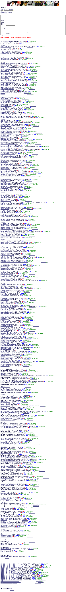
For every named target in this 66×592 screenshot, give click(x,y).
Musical (7, 40)
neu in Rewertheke (10, 9)
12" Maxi (2, 10)
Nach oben (3, 46)
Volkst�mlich (28, 40)
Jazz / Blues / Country (42, 40)
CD (1, 12)
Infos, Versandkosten (4, 13)
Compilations (12, 40)
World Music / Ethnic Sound (51, 40)
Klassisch (16, 40)
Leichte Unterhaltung (22, 40)
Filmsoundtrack (3, 40)
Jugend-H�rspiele (34, 40)
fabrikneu (5, 9)
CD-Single (2, 11)
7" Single (2, 9)
